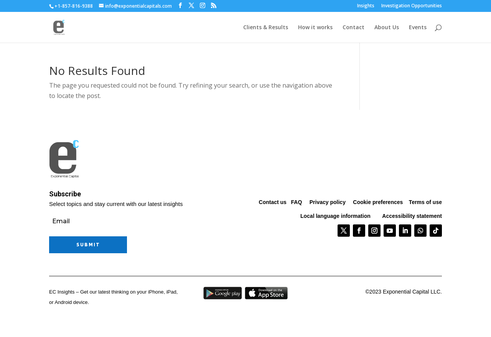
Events (418, 28)
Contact (353, 28)
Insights (365, 6)
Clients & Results (265, 28)
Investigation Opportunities (411, 6)
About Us (386, 28)
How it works (315, 28)
